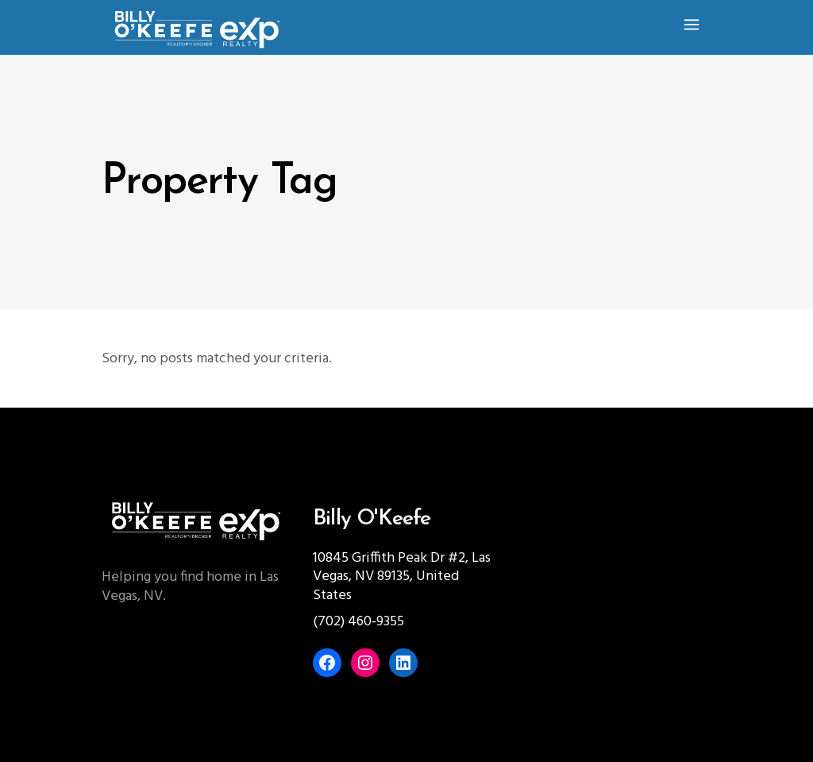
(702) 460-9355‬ (358, 621)
